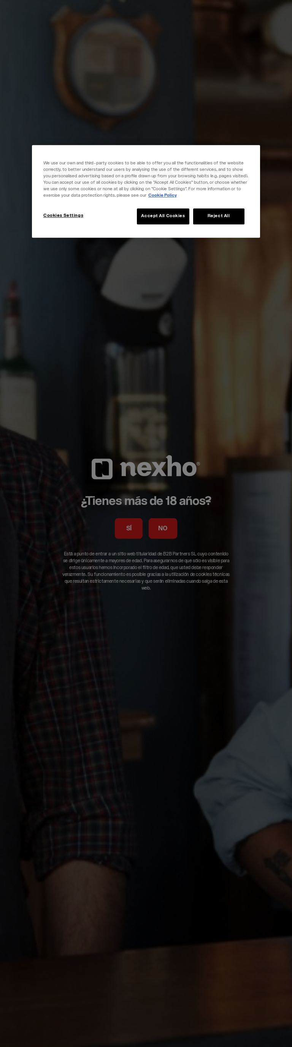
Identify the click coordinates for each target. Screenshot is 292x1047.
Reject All (219, 216)
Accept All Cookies (163, 216)
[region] (146, 191)
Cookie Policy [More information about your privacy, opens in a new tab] (162, 196)
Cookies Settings (63, 216)
